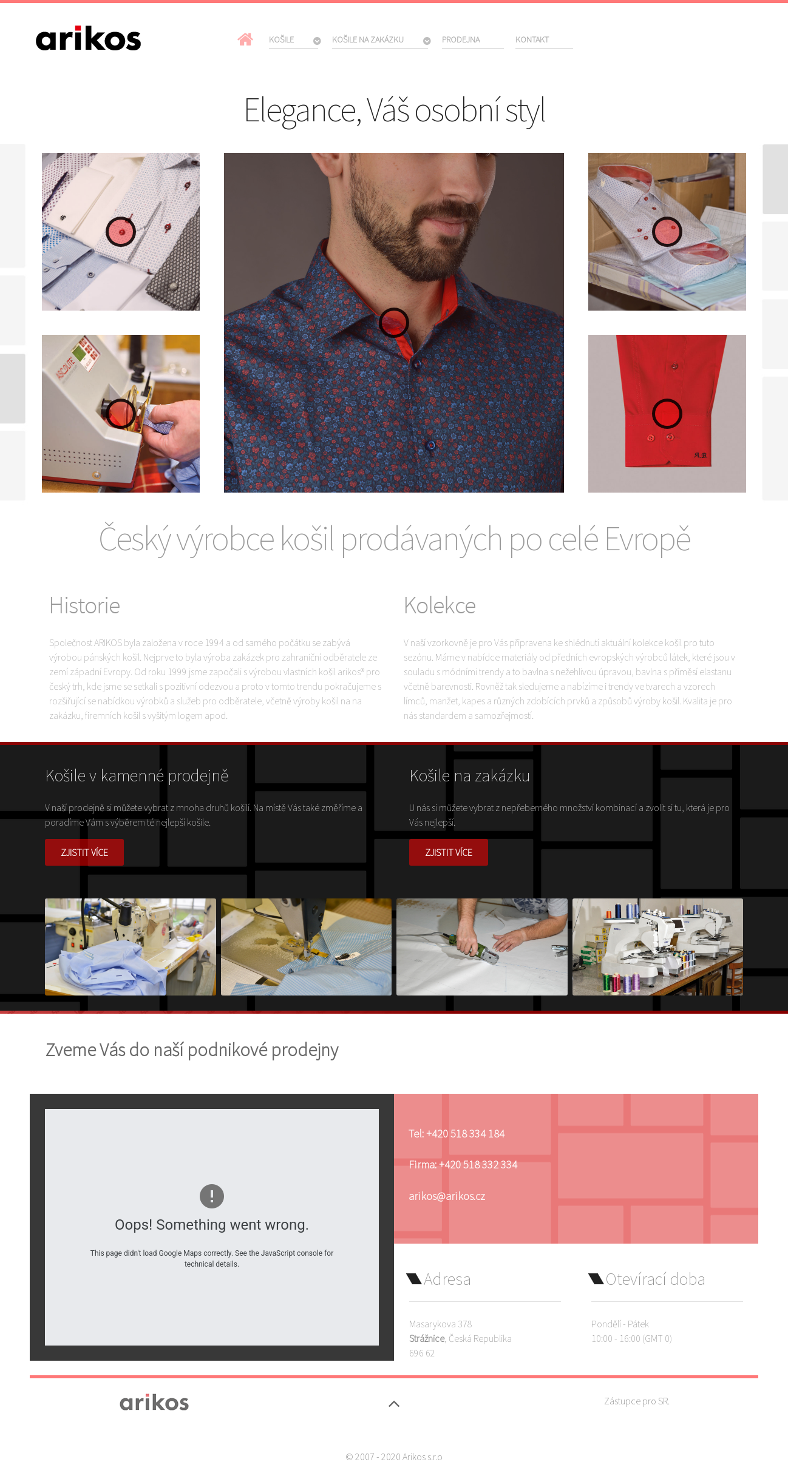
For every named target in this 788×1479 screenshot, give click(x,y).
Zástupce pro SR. (637, 1401)
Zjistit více (84, 852)
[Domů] (247, 39)
